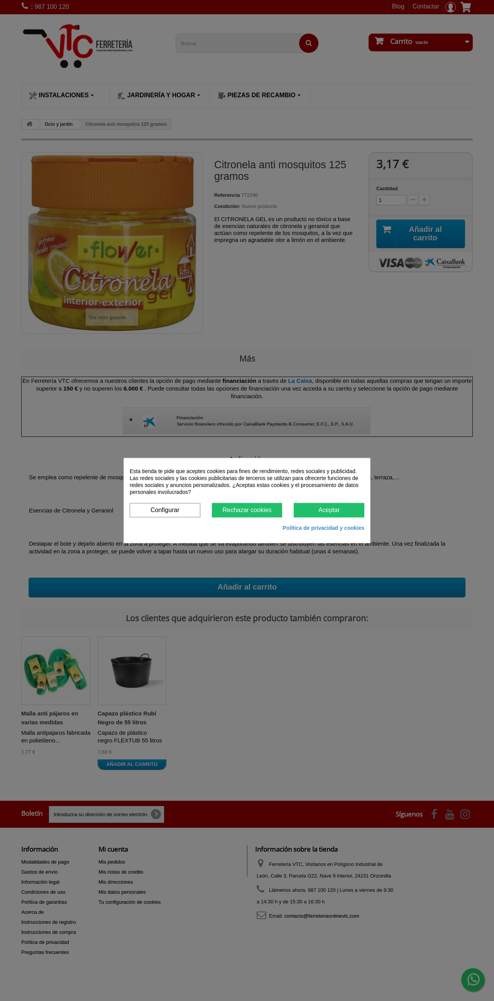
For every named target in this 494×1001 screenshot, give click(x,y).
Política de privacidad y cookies (323, 527)
